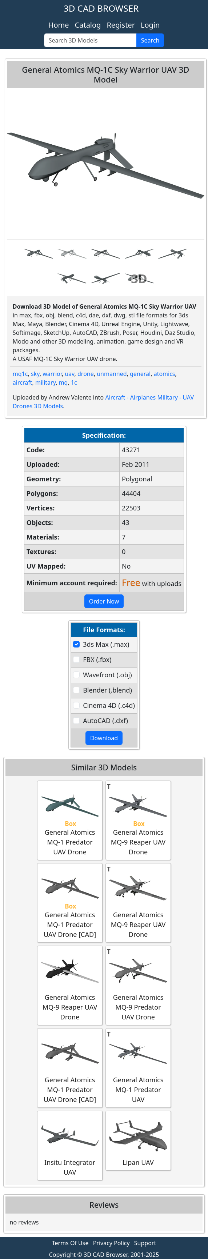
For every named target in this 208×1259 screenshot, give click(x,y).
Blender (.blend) (107, 690)
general (140, 374)
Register (121, 25)
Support (145, 1243)
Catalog (88, 25)
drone (85, 374)
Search (150, 40)
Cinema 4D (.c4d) (109, 705)
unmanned (112, 374)
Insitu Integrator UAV (70, 1145)
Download (104, 738)
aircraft (22, 382)
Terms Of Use (70, 1243)
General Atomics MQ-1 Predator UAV (138, 1067)
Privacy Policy (111, 1243)
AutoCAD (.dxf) (105, 720)
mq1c (20, 374)
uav (69, 374)
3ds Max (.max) (106, 644)
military (45, 382)
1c (74, 382)
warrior (52, 374)
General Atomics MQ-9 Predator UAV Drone (138, 985)
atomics (164, 374)
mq (63, 382)
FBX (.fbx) (97, 659)
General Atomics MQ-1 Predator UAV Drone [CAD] (70, 902)
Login (150, 25)
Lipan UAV (138, 1140)
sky (35, 374)
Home (58, 25)
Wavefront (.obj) (107, 674)
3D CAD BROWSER (101, 8)
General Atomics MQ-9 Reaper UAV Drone (138, 820)
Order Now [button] (104, 601)
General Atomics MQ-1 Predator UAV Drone (70, 820)
